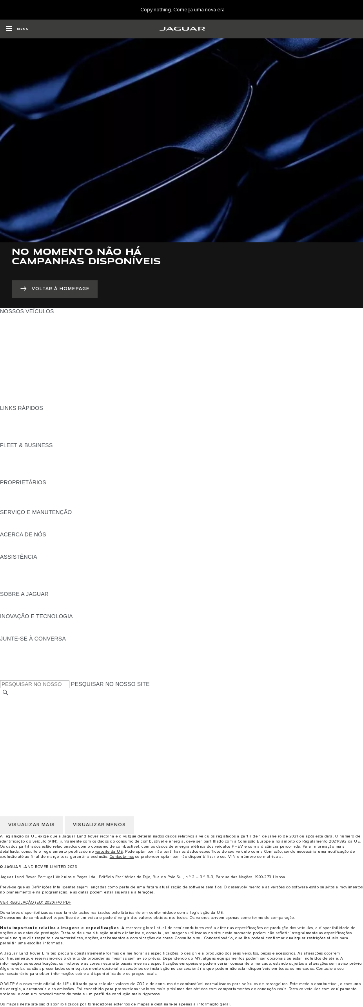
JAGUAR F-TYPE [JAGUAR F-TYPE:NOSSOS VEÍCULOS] (22, 341)
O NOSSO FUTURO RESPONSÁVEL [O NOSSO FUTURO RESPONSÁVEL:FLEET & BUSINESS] (47, 467)
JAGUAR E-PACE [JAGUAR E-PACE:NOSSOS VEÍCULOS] (22, 326)
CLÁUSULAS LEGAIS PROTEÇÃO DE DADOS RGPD (68, 738)
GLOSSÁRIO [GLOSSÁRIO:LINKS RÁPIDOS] (16, 430)
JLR (5, 542)
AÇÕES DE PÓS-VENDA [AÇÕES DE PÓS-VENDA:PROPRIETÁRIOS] (32, 505)
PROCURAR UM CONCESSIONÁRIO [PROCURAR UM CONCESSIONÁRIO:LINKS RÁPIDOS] (47, 423)
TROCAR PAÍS (19, 701)
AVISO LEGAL (18, 716)
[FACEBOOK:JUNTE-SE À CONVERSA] (18, 668)
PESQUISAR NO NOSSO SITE (110, 684)
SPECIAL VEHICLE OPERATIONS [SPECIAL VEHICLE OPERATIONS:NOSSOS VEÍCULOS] (43, 386)
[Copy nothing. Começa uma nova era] (182, 10)
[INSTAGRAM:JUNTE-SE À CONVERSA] (19, 646)
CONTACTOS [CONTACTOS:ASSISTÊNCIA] (17, 571)
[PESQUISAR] (5, 692)
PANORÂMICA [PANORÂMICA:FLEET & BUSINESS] (18, 452)
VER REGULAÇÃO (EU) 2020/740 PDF (35, 902)
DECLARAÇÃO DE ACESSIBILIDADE (48, 753)
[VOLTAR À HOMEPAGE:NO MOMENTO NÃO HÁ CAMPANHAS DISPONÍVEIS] (55, 289)
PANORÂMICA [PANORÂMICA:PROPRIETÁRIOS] (18, 490)
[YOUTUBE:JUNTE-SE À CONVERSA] (16, 661)
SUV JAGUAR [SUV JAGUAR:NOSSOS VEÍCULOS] (18, 371)
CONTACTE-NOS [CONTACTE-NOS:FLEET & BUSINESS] (22, 475)
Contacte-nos (122, 857)
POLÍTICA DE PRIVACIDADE (37, 723)
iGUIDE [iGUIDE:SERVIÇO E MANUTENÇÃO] (9, 519)
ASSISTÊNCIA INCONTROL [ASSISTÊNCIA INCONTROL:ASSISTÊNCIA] (35, 586)
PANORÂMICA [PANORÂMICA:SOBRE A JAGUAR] (18, 601)
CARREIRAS (16, 708)
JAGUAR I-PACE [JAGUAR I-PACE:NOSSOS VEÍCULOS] (21, 333)
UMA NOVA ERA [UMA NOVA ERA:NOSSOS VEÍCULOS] (21, 400)
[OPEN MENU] (17, 29)
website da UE (109, 852)
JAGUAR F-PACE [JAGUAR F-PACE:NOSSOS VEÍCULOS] (22, 319)
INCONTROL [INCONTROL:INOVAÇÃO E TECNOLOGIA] (16, 624)
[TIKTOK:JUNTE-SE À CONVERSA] (13, 653)
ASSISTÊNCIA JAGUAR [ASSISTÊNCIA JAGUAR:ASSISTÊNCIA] (30, 564)
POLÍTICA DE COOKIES (31, 730)
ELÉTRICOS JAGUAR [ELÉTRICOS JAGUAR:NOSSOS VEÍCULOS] (28, 378)
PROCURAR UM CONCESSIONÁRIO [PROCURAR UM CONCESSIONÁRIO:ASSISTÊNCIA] (47, 579)
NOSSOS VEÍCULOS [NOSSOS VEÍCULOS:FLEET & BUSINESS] (27, 460)
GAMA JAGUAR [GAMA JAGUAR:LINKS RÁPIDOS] (20, 415)
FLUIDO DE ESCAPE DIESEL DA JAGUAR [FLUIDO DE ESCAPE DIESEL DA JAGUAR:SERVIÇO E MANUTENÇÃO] (54, 527)
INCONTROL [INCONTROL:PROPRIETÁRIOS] (16, 497)
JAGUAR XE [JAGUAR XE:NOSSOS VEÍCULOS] (16, 348)
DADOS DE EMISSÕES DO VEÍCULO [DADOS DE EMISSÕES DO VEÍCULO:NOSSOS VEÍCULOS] (48, 393)
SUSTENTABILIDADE (27, 549)
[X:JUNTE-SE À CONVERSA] (5, 676)
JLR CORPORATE (23, 745)
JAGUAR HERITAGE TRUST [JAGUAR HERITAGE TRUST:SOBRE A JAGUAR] (36, 609)
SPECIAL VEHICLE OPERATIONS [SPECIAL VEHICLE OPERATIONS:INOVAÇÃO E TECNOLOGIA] (43, 631)
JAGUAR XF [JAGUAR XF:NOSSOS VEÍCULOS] (15, 356)
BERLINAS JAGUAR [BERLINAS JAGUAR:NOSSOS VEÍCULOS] (26, 363)
